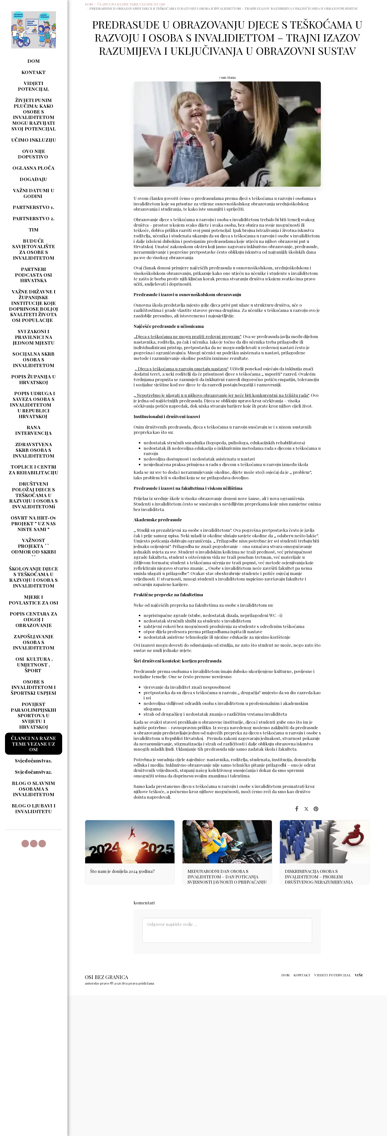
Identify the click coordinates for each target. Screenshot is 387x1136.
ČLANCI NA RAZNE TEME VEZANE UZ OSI (131, 4)
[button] (25, 843)
